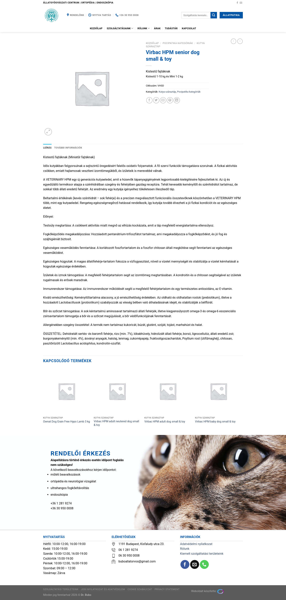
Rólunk (143, 28)
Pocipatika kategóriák (178, 43)
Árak (157, 28)
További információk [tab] (68, 147)
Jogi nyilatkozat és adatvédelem (103, 589)
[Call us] (204, 564)
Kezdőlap (96, 28)
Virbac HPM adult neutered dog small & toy (116, 423)
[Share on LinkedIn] (177, 100)
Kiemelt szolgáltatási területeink (201, 553)
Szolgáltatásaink (120, 28)
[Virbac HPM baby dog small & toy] (218, 391)
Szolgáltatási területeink (60, 589)
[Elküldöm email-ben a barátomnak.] (163, 100)
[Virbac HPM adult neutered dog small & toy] (117, 391)
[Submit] (214, 15)
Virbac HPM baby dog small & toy (215, 421)
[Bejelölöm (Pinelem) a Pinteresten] (170, 100)
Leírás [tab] (47, 147)
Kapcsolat (189, 28)
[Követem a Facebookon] (237, 3)
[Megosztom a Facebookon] (149, 100)
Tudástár (171, 28)
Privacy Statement (167, 589)
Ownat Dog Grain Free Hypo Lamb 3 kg (66, 421)
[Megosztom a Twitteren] (156, 100)
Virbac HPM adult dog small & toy (164, 421)
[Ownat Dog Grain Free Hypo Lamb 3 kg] (66, 391)
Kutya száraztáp (167, 91)
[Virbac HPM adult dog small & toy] (167, 391)
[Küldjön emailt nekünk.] (241, 3)
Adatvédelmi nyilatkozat (196, 544)
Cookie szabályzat (140, 589)
